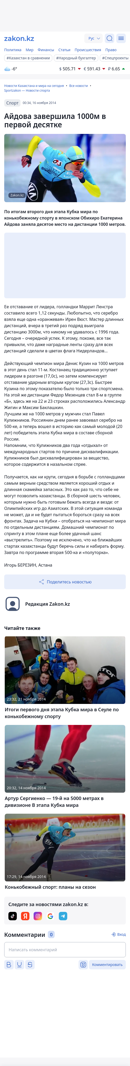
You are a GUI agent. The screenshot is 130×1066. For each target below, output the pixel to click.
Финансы (46, 49)
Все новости (78, 85)
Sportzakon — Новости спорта (27, 90)
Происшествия (88, 49)
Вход (121, 934)
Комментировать (107, 964)
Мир (30, 49)
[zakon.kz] (19, 38)
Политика (13, 49)
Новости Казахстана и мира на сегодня (34, 85)
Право (111, 49)
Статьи (64, 49)
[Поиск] (109, 38)
